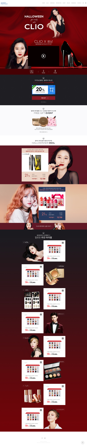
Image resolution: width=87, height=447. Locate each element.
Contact (79, 3)
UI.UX (47, 3)
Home (43, 3)
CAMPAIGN (52, 3)
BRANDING (73, 3)
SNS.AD (68, 3)
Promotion (58, 3)
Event (64, 3)
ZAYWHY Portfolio (4, 3)
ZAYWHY (45, 441)
